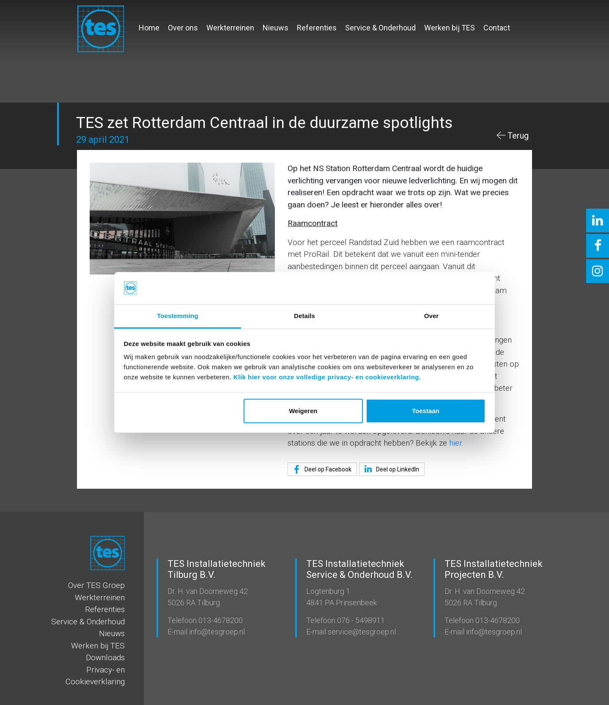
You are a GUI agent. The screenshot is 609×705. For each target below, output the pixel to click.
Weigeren (303, 410)
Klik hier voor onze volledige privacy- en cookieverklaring (326, 377)
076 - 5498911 (360, 620)
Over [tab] (431, 315)
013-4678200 (220, 620)
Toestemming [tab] (177, 315)
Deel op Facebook (320, 469)
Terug (518, 136)
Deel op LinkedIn (390, 468)
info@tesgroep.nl (216, 631)
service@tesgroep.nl (361, 631)
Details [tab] (304, 315)
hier (455, 443)
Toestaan (425, 410)
